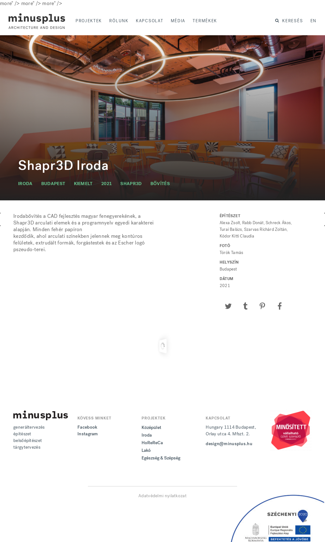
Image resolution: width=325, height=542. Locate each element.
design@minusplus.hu (229, 444)
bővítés (160, 184)
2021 (106, 184)
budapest (53, 184)
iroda (25, 184)
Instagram (87, 434)
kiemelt (83, 184)
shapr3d (131, 184)
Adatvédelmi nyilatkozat (162, 496)
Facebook (87, 427)
